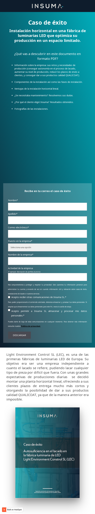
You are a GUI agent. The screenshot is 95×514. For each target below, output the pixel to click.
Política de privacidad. (31, 316)
